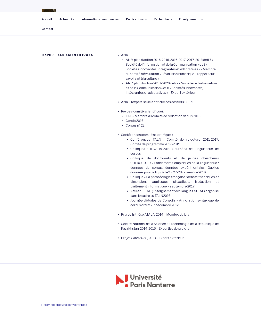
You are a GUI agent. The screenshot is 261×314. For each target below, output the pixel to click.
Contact (47, 28)
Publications (136, 19)
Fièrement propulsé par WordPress (64, 304)
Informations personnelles (100, 19)
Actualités (66, 19)
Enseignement (191, 19)
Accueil (47, 19)
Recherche (163, 19)
